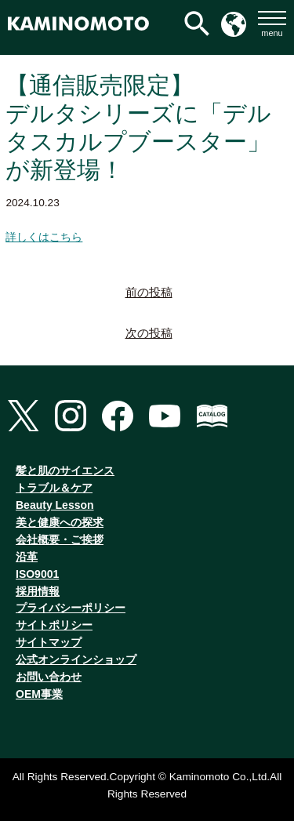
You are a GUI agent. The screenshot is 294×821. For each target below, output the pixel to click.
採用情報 (38, 591)
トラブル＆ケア (54, 487)
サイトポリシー (54, 625)
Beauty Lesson (55, 505)
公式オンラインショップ (76, 659)
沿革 (27, 556)
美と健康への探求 (59, 522)
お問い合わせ (49, 676)
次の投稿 (148, 333)
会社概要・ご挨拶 (59, 539)
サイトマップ (49, 642)
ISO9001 (37, 574)
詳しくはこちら (43, 237)
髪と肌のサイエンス (65, 470)
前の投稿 (148, 292)
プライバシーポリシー (70, 607)
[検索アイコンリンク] (196, 23)
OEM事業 (39, 694)
